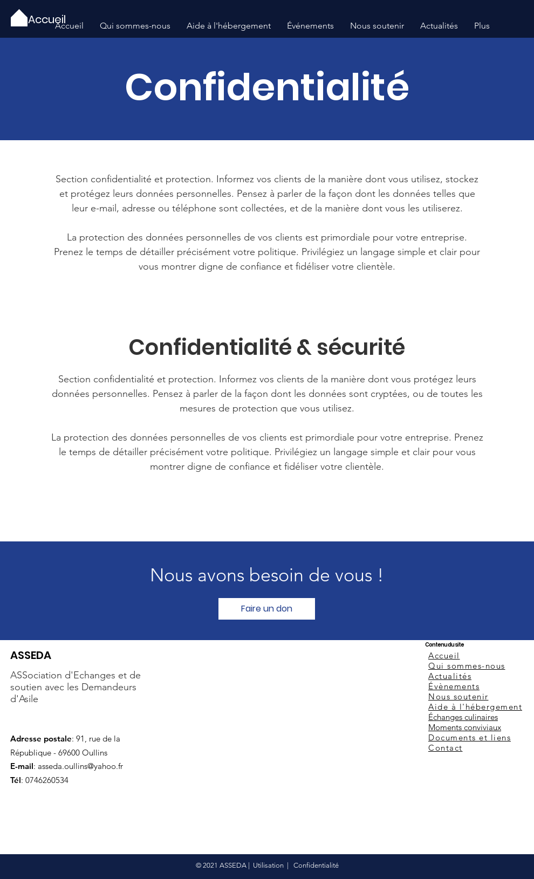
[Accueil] (47, 19)
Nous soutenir (458, 696)
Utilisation (268, 865)
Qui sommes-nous (466, 666)
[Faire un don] (266, 609)
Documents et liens (469, 737)
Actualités (449, 676)
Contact (445, 748)
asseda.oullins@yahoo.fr (80, 766)
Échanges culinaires (463, 717)
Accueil (444, 655)
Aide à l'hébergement (475, 707)
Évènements (454, 686)
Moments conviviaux (464, 727)
